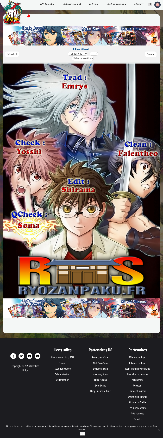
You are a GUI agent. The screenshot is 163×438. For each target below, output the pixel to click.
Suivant (151, 54)
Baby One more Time (100, 391)
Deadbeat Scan (100, 368)
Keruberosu (137, 379)
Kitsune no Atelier (138, 402)
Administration (62, 374)
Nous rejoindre (116, 4)
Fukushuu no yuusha (137, 374)
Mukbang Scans (100, 374)
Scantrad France (63, 368)
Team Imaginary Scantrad (137, 368)
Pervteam (137, 385)
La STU (93, 4)
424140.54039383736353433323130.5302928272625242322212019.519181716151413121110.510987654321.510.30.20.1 (77, 54)
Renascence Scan (100, 357)
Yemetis (138, 419)
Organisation (62, 379)
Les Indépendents (137, 407)
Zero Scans (100, 385)
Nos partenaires (72, 4)
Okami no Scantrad (137, 396)
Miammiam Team (137, 357)
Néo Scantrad (137, 413)
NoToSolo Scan (100, 363)
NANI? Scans (100, 379)
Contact (139, 4)
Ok (82, 434)
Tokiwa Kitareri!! (81, 49)
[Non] (159, 430)
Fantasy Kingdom (137, 391)
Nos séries (47, 4)
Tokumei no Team (137, 363)
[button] (156, 4)
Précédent (12, 54)
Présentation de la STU (62, 357)
